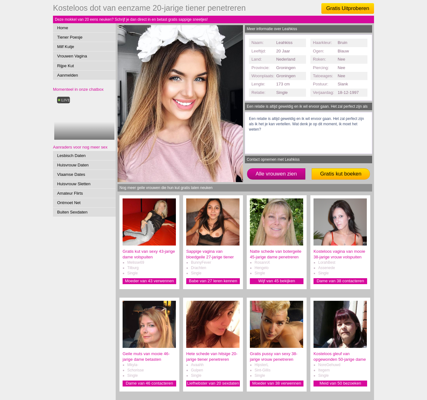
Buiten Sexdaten (72, 212)
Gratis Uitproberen (347, 8)
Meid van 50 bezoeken (340, 383)
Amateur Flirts (70, 193)
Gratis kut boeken (340, 174)
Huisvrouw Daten (72, 165)
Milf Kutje (65, 46)
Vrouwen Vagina (72, 56)
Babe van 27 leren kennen (213, 280)
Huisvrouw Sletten (73, 183)
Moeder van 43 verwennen (149, 280)
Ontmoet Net (69, 202)
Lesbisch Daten (71, 155)
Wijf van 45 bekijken (276, 280)
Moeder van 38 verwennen (276, 383)
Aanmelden (67, 75)
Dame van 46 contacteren (149, 383)
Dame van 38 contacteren (340, 280)
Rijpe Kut (65, 65)
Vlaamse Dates (71, 174)
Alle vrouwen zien (276, 174)
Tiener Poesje (69, 37)
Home (62, 27)
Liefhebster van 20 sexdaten (213, 383)
